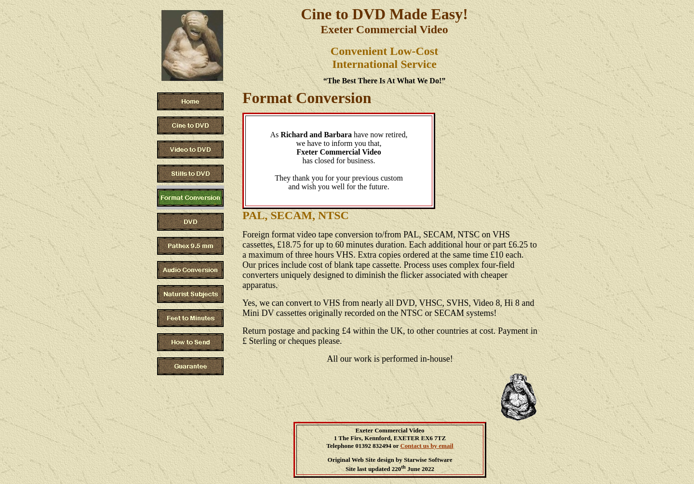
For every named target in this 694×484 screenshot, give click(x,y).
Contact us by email (426, 445)
